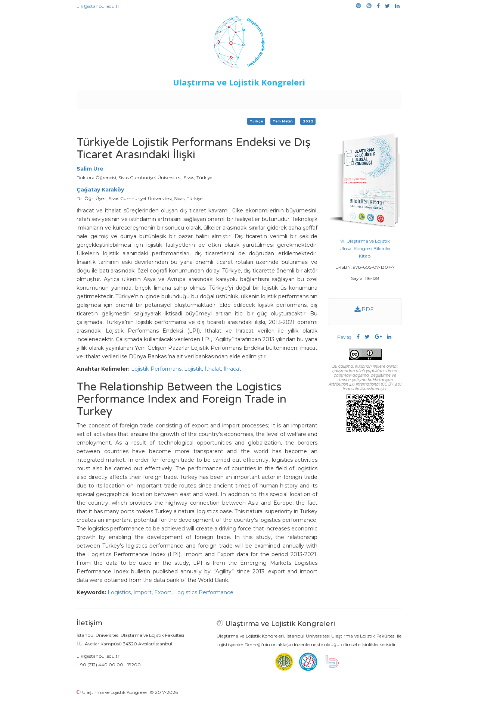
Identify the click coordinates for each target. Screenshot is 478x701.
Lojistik (193, 368)
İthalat (213, 368)
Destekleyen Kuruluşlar (180, 97)
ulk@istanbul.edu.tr (98, 6)
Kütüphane (324, 97)
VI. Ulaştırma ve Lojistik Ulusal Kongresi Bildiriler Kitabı (365, 248)
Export (162, 592)
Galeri (351, 97)
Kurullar (135, 97)
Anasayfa (108, 97)
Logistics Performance (203, 592)
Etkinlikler (227, 97)
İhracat (232, 368)
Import (142, 592)
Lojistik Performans (156, 368)
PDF (364, 309)
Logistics (119, 592)
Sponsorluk (290, 97)
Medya (373, 97)
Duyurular (258, 97)
